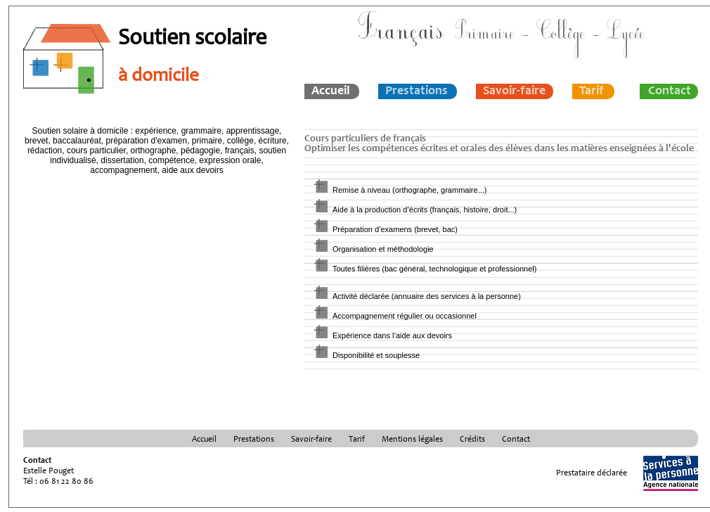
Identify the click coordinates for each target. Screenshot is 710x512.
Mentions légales (412, 439)
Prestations (416, 91)
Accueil (330, 91)
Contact (669, 91)
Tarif (591, 91)
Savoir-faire (514, 91)
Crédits (472, 439)
